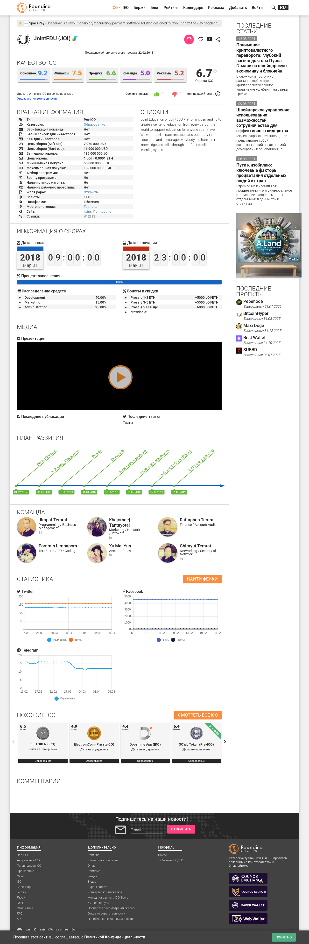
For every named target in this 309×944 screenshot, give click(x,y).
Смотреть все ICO (198, 715)
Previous (13, 741)
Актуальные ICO (28, 860)
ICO (115, 7)
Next (225, 741)
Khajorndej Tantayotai (119, 522)
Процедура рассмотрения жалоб (111, 908)
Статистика (25, 908)
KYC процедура (98, 903)
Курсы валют (97, 887)
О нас (92, 865)
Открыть (91, 192)
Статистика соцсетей (103, 860)
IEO (126, 7)
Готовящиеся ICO (29, 865)
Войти (257, 7)
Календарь (193, 7)
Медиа (92, 876)
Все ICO (22, 855)
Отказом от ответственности (37, 98)
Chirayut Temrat (195, 545)
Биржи (139, 7)
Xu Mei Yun (120, 545)
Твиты (128, 423)
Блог (154, 7)
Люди (21, 897)
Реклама (216, 7)
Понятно (283, 937)
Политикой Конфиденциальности (114, 937)
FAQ (19, 913)
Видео (92, 881)
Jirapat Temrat (53, 519)
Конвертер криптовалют (105, 892)
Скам (21, 876)
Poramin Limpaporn (58, 545)
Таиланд (91, 207)
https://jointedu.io (97, 211)
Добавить (238, 7)
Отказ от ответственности (106, 913)
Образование (94, 124)
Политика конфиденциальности (110, 919)
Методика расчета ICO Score (108, 897)
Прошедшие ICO (28, 871)
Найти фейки (202, 578)
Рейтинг (171, 7)
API (19, 919)
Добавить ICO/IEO (170, 860)
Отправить (181, 829)
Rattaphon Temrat (197, 519)
